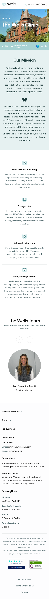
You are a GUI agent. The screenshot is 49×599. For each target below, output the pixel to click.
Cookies (24, 592)
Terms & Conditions (24, 586)
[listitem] (24, 372)
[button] (44, 4)
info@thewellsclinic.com (16, 447)
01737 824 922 (12, 451)
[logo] (9, 4)
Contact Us (7, 443)
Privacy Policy (24, 580)
